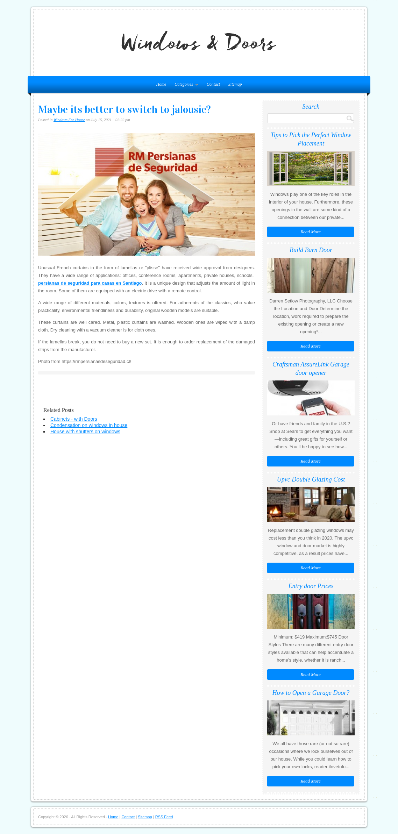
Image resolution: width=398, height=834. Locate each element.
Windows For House (69, 119)
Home (113, 817)
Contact (213, 84)
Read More (310, 231)
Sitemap (235, 84)
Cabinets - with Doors (73, 419)
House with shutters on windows (85, 431)
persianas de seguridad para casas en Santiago (90, 283)
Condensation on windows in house (88, 425)
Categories (184, 86)
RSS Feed (164, 817)
